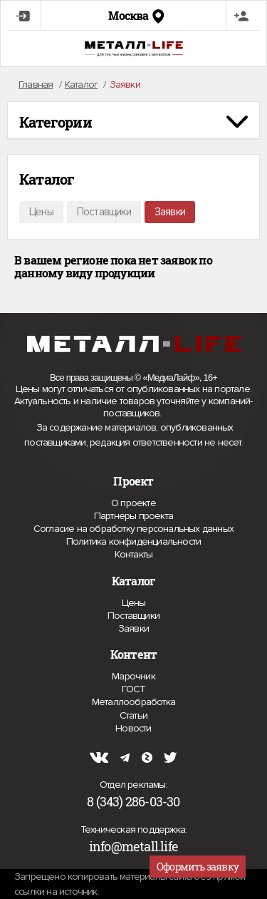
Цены (41, 211)
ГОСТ (134, 689)
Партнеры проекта (133, 516)
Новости (133, 728)
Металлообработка (133, 702)
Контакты (134, 554)
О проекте (133, 503)
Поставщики (104, 211)
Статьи (133, 715)
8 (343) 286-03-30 (133, 801)
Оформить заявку (198, 866)
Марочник (133, 676)
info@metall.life (133, 846)
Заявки (170, 211)
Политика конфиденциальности (133, 541)
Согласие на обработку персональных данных (133, 529)
